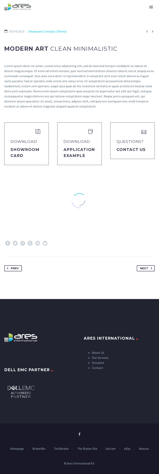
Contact (97, 368)
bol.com (111, 448)
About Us (98, 353)
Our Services (100, 358)
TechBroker (61, 448)
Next (147, 268)
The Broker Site (87, 448)
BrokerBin (38, 448)
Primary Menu (151, 7)
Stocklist (98, 363)
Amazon (144, 448)
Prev (12, 268)
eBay (127, 448)
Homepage (17, 448)
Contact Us (131, 149)
